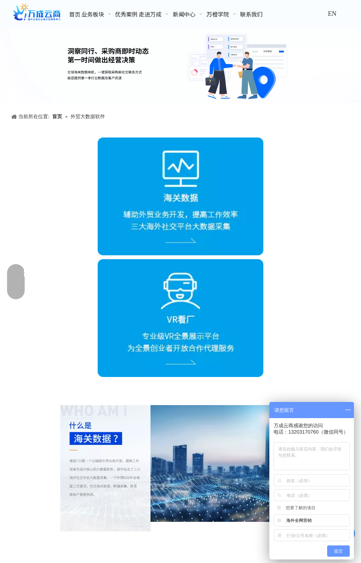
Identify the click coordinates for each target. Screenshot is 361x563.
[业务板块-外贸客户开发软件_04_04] (226, 463)
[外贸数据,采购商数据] (180, 65)
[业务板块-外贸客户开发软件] (105, 468)
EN (332, 13)
